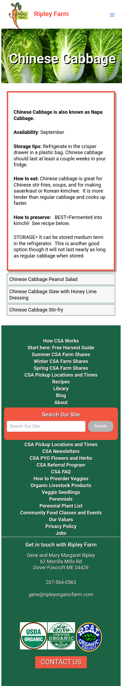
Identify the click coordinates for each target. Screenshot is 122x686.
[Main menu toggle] (112, 15)
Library (61, 388)
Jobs (61, 533)
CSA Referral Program (61, 465)
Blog (61, 395)
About (61, 402)
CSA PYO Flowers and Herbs (61, 458)
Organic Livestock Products (61, 485)
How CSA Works (61, 341)
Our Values (61, 519)
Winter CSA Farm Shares (61, 361)
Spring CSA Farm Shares (61, 368)
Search (100, 426)
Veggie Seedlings (61, 492)
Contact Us (61, 662)
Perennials (61, 499)
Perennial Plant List (61, 506)
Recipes (61, 382)
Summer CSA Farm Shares (61, 354)
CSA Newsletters (61, 451)
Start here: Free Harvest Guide (61, 348)
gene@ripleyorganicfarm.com (61, 594)
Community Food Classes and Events (61, 513)
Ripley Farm (51, 14)
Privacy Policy (60, 526)
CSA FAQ (61, 472)
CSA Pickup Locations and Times (61, 375)
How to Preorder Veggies (61, 478)
